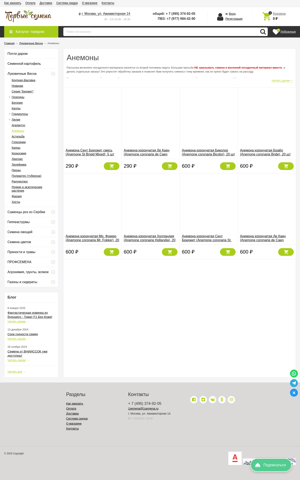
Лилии (16, 119)
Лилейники (19, 164)
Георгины (18, 97)
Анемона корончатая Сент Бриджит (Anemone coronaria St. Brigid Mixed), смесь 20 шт (206, 240)
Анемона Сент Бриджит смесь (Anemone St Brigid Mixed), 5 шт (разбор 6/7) (90, 154)
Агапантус (18, 125)
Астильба (18, 136)
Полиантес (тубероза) (26, 176)
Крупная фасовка (23, 80)
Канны (16, 147)
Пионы (16, 170)
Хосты (16, 202)
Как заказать (12, 3)
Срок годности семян (23, 334)
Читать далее (17, 321)
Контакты (108, 3)
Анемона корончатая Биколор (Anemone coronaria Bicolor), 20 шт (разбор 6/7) (208, 154)
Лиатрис (17, 159)
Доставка (46, 3)
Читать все (15, 371)
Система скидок (67, 3)
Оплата (30, 3)
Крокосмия (19, 153)
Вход (232, 13)
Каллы (16, 108)
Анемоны (18, 130)
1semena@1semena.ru (143, 408)
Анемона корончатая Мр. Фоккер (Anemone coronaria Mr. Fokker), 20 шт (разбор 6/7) (92, 240)
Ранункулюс (20, 181)
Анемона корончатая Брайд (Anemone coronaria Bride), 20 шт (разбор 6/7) (265, 154)
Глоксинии (19, 142)
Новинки (17, 86)
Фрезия (17, 196)
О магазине (89, 3)
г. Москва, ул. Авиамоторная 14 (106, 13)
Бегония (17, 102)
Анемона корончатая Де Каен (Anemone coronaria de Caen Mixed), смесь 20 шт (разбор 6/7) (265, 240)
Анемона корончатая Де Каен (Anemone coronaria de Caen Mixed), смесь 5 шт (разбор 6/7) (148, 154)
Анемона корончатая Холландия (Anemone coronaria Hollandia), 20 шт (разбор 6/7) (149, 240)
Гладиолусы (20, 114)
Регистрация (233, 18)
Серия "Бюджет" (23, 91)
